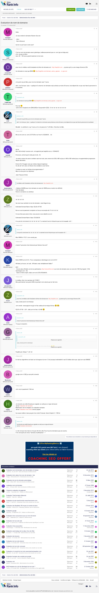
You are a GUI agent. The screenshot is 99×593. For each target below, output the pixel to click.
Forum (19, 9)
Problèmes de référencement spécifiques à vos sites (31, 522)
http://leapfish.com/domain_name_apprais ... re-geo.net (51, 71)
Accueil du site (8, 9)
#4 (96, 78)
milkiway (8, 542)
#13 (96, 256)
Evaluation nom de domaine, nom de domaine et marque (22, 470)
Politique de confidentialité (78, 580)
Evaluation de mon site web (14, 521)
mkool (7, 502)
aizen (7, 517)
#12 (96, 241)
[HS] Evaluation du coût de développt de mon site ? (20, 566)
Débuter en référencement (26, 492)
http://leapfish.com (57, 67)
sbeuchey (8, 512)
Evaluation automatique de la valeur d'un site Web (20, 531)
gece (7, 487)
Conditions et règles (65, 580)
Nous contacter (55, 580)
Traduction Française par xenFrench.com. (63, 591)
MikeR (92, 476)
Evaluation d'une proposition (14, 526)
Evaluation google (11, 511)
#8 (96, 146)
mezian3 (4, 25)
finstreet (92, 522)
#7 (96, 131)
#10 (96, 196)
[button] (35, 9)
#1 (96, 28)
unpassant (91, 563)
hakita (7, 482)
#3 (96, 63)
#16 (96, 313)
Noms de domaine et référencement (27, 471)
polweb (8, 563)
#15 (96, 291)
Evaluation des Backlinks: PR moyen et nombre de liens (21, 505)
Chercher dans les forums (24, 13)
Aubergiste (91, 558)
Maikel (92, 532)
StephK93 (8, 497)
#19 (96, 371)
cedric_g (8, 568)
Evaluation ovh (10, 561)
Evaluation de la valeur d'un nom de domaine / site (20, 475)
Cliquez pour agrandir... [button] (56, 340)
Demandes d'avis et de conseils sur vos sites (28, 502)
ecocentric (9, 532)
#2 (96, 49)
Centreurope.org (90, 487)
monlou (8, 492)
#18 (96, 356)
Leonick (92, 497)
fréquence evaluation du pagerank (16, 490)
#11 (96, 225)
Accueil (92, 580)
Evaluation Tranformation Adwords (16, 495)
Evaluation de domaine (26, 406)
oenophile (8, 507)
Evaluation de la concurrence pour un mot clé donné (21, 516)
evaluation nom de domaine (14, 485)
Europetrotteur (90, 492)
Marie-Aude (91, 471)
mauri (7, 548)
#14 (96, 276)
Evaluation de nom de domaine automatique (18, 480)
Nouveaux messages (9, 13)
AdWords (20, 497)
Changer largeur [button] (17, 580)
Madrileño (91, 512)
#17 (96, 328)
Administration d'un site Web (28, 532)
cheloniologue (9, 527)
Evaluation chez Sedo (26, 409)
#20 (96, 385)
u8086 (92, 542)
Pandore (92, 568)
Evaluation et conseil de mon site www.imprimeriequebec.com (23, 551)
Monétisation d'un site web (26, 476)
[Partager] (94, 29)
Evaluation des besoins (12, 536)
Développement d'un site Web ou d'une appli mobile (32, 568)
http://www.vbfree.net (48, 269)
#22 (96, 417)
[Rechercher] (91, 9)
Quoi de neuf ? (29, 9)
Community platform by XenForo (39, 591)
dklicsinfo (8, 553)
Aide (87, 580)
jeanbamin (8, 537)
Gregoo (8, 476)
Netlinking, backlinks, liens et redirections (29, 507)
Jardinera (8, 471)
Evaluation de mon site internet (15, 541)
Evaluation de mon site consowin (15, 546)
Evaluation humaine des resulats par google (18, 556)
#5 (96, 93)
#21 (96, 400)
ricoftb (7, 558)
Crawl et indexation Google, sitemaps (26, 558)
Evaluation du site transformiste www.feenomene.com (21, 500)
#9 (96, 179)
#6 (96, 112)
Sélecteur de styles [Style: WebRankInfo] (7, 580)
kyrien (7, 522)
